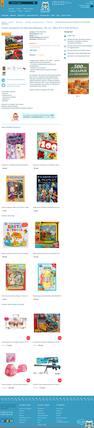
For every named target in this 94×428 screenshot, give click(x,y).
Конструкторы (42, 418)
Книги (39, 420)
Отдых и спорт (42, 424)
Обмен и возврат (28, 8)
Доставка (11, 8)
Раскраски (17, 127)
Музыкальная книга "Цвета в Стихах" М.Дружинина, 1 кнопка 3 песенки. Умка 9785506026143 (29, 253)
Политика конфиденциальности (62, 421)
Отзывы (20, 11)
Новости (21, 411)
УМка (35, 35)
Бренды (21, 415)
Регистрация (89, 3)
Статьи (21, 413)
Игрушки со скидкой (17, 304)
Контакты (27, 11)
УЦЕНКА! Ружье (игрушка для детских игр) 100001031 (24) (50, 384)
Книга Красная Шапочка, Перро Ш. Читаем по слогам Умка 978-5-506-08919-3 (24, 296)
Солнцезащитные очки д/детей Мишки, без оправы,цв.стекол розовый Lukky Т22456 (26, 342)
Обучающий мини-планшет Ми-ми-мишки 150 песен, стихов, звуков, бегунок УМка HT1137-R (60, 253)
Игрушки (40, 411)
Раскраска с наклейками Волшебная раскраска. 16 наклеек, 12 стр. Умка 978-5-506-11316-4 (28, 165)
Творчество (41, 413)
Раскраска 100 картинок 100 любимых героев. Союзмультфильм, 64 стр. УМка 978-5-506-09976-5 (61, 165)
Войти (91, 1)
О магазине (12, 11)
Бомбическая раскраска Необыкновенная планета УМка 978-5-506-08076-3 (54, 207)
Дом (39, 422)
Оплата (18, 8)
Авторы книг (23, 420)
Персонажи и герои (25, 418)
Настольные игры (43, 415)
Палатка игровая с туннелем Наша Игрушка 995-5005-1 (18, 384)
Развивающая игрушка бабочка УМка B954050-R (47, 296)
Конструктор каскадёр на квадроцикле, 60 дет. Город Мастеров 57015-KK (54, 342)
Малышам (41, 408)
